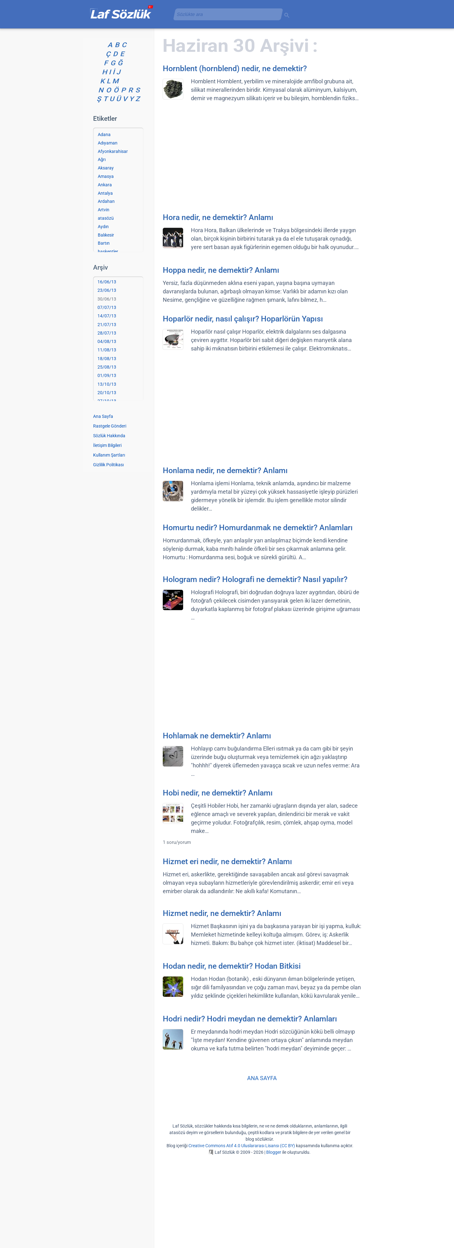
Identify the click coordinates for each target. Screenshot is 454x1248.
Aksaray (106, 258)
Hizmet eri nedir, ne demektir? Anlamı (227, 951)
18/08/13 (106, 448)
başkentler (108, 341)
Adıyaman (107, 233)
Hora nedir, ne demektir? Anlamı (218, 307)
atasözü (106, 308)
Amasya (106, 266)
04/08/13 (106, 431)
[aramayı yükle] (226, 14)
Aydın (103, 316)
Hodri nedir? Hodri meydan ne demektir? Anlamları (250, 1108)
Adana (104, 224)
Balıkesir (106, 325)
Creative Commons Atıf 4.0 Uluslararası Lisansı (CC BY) (241, 1235)
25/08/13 (106, 457)
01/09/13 (106, 465)
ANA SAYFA (262, 1168)
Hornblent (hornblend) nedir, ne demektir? (235, 158)
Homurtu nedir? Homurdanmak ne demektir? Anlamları (258, 617)
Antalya (105, 283)
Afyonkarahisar (113, 241)
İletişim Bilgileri (107, 535)
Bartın (104, 333)
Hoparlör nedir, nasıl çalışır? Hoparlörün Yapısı (243, 409)
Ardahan (106, 291)
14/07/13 (106, 406)
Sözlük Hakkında (109, 525)
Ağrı (102, 249)
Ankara (105, 274)
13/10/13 (106, 474)
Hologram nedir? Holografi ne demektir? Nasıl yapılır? (255, 669)
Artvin (103, 299)
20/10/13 (106, 482)
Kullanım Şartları (109, 545)
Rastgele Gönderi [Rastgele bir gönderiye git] (109, 516)
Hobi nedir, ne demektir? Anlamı (218, 883)
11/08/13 (106, 440)
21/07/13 (106, 414)
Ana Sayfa (103, 506)
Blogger (273, 1242)
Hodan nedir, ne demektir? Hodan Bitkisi (232, 1056)
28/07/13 (106, 423)
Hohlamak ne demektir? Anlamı (217, 825)
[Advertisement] (227, 70)
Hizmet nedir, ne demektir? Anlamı (222, 1003)
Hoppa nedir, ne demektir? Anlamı (221, 360)
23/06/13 (106, 380)
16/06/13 (106, 372)
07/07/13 (106, 397)
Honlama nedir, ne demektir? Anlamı (225, 560)
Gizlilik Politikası (108, 554)
